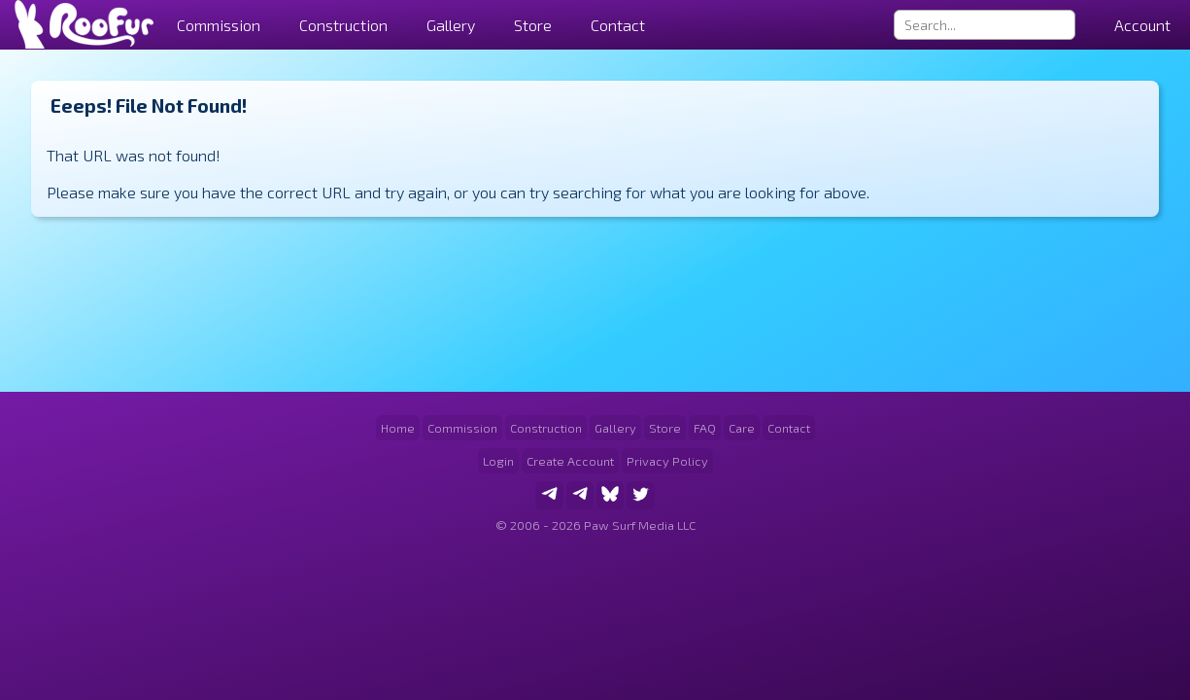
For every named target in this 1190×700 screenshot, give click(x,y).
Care (742, 428)
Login (498, 461)
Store (533, 25)
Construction (546, 428)
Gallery (450, 25)
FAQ (705, 428)
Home (398, 428)
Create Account (570, 461)
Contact (618, 25)
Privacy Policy (667, 461)
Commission (462, 428)
